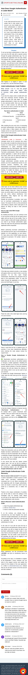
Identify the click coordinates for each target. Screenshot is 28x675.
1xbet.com (9, 72)
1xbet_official (8, 606)
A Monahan (20, 13)
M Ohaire (25, 13)
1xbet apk (19, 72)
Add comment (6, 591)
